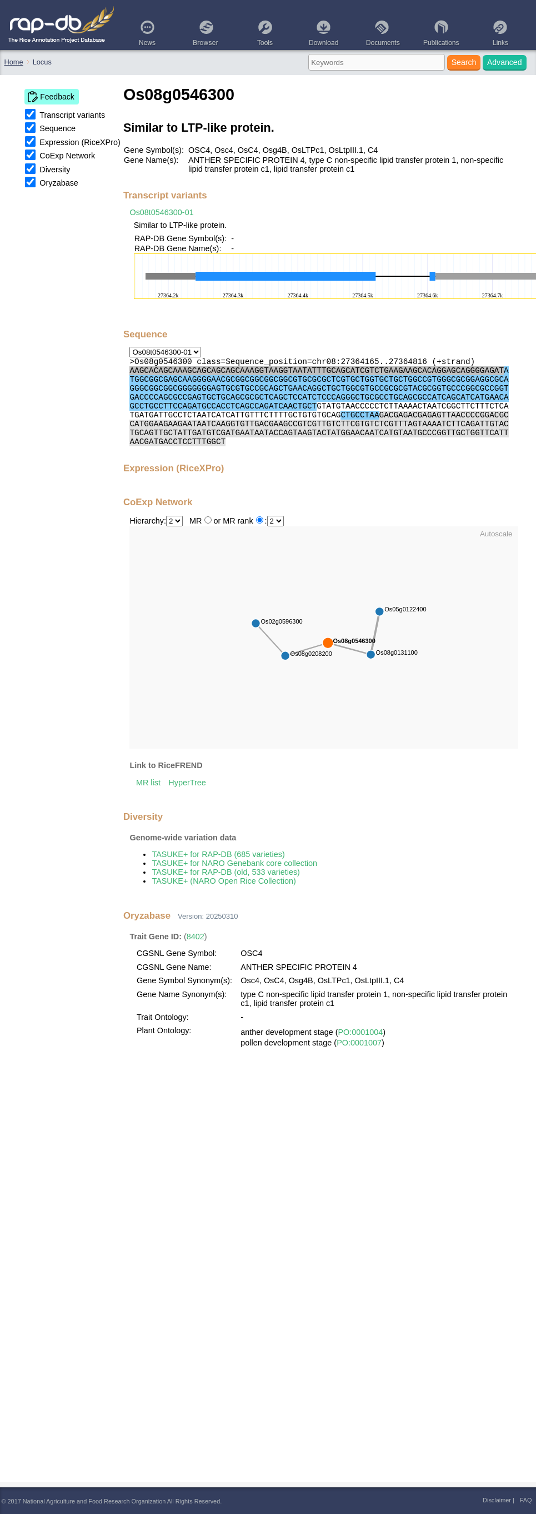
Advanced (504, 62)
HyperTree (187, 782)
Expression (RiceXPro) (80, 142)
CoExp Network (67, 155)
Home (13, 62)
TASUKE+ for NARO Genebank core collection (234, 863)
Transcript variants (72, 115)
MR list (148, 782)
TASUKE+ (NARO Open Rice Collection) (223, 880)
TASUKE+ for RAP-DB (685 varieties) (218, 854)
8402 (195, 936)
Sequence (57, 128)
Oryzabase (58, 182)
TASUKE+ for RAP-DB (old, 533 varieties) (225, 872)
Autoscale (496, 534)
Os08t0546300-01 (161, 212)
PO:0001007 (359, 1042)
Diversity (54, 169)
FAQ (526, 1500)
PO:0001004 (360, 1032)
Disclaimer (497, 1500)
